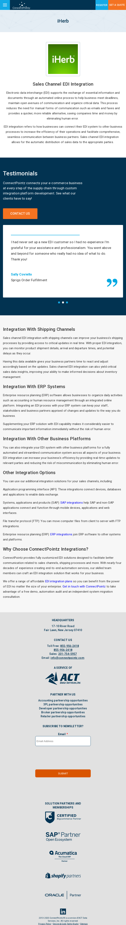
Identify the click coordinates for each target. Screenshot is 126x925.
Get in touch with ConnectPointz (84, 582)
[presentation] (65, 753)
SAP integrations (71, 498)
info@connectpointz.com (67, 653)
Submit (63, 768)
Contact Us (20, 213)
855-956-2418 (69, 641)
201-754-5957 (67, 649)
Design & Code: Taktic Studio (65, 919)
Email (62, 729)
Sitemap (84, 919)
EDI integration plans (58, 577)
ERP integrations (61, 530)
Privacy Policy (44, 919)
